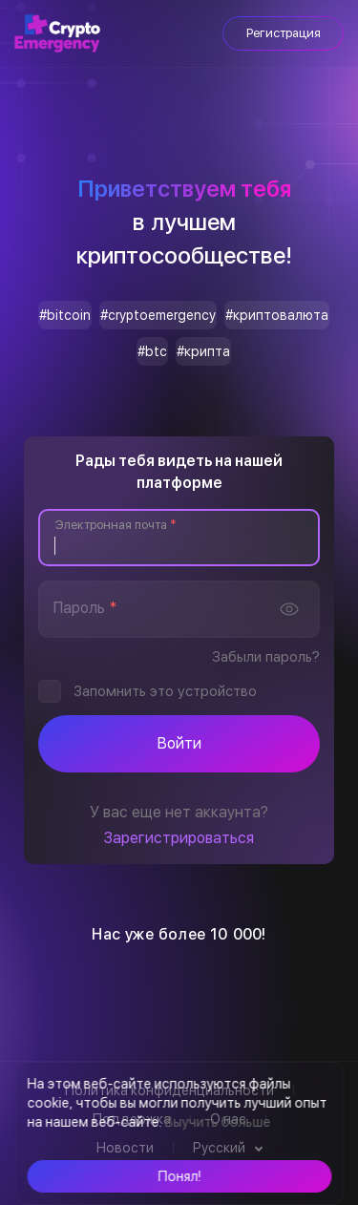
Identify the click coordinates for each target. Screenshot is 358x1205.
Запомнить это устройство (165, 691)
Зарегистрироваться (179, 838)
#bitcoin (65, 315)
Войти (179, 743)
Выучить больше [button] (217, 1122)
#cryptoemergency (158, 315)
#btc (152, 351)
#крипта (203, 351)
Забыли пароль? (266, 657)
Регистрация (283, 33)
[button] (179, 1176)
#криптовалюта (276, 315)
